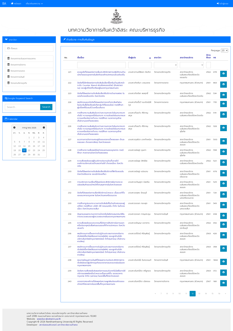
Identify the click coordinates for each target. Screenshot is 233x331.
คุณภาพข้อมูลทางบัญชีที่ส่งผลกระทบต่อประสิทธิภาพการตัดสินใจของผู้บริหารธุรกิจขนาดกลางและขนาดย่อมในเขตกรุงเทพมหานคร (101, 263)
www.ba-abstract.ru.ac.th (49, 318)
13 (19, 146)
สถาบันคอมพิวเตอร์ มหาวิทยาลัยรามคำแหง (58, 324)
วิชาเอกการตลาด (16, 71)
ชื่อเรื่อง (80, 57)
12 (15, 146)
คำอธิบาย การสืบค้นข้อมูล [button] (78, 39)
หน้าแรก (16, 3)
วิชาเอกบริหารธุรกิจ (17, 83)
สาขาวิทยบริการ (186, 57)
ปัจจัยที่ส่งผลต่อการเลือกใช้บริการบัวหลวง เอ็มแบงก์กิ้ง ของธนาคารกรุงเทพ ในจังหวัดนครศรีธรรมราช (101, 194)
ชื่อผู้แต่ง (139, 57)
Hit (214, 57)
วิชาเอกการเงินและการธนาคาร (21, 58)
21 (24, 150)
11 (43, 142)
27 (19, 154)
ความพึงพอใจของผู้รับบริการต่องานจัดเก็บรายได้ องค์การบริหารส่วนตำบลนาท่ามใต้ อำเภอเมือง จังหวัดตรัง (100, 163)
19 (15, 150)
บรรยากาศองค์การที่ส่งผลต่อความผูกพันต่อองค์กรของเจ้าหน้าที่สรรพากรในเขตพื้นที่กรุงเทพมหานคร (100, 282)
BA (4, 3)
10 (39, 142)
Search (46, 107)
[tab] (145, 39)
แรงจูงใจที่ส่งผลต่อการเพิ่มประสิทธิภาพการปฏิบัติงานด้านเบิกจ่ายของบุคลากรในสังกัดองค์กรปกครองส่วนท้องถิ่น (101, 73)
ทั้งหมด (12, 48)
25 (43, 150)
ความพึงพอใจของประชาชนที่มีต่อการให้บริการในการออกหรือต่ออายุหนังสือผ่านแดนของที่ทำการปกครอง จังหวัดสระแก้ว (101, 226)
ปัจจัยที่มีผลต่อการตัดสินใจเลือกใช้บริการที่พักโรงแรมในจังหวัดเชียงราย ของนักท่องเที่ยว (100, 173)
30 (34, 154)
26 (15, 154)
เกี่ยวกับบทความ (34, 3)
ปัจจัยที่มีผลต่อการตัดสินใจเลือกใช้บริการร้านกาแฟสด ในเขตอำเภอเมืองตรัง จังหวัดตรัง (100, 94)
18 (43, 146)
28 (24, 154)
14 (24, 146)
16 (34, 146)
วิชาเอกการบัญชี (15, 77)
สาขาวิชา (157, 57)
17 (39, 146)
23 (34, 150)
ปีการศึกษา (208, 56)
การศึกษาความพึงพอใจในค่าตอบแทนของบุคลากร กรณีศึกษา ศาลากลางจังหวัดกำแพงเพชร (100, 151)
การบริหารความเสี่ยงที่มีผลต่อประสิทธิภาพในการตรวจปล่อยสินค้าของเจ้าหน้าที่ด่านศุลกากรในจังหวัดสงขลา (100, 183)
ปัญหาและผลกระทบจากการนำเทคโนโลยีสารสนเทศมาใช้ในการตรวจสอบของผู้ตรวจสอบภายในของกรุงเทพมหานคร (101, 215)
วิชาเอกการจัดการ (16, 64)
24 (39, 150)
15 (29, 146)
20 (19, 150)
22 (29, 150)
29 (29, 154)
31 (39, 154)
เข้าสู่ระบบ (222, 3)
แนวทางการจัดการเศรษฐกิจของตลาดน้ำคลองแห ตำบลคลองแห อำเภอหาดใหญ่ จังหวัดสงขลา (100, 141)
